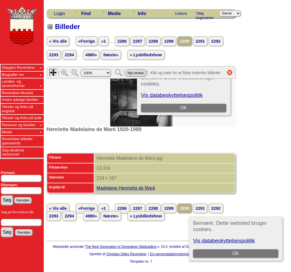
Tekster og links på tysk (21, 118)
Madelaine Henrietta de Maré (126, 188)
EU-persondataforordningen (171, 254)
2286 (122, 41)
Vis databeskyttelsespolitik (224, 241)
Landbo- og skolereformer (13, 83)
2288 (153, 41)
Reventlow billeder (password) (17, 141)
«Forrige (86, 41)
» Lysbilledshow (146, 55)
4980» (91, 55)
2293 (54, 55)
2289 (169, 41)
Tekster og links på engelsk (17, 109)
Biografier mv (13, 74)
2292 (216, 41)
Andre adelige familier (20, 99)
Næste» (111, 55)
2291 (200, 41)
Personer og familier (19, 125)
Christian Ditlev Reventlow (126, 254)
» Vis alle (58, 41)
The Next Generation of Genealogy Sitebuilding (121, 247)
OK (235, 253)
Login (59, 13)
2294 (69, 55)
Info (142, 13)
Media (7, 132)
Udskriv (181, 13)
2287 (137, 41)
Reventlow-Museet (17, 93)
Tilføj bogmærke (204, 14)
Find (86, 13)
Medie (114, 13)
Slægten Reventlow (18, 67)
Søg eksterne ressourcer (13, 152)
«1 (103, 41)
